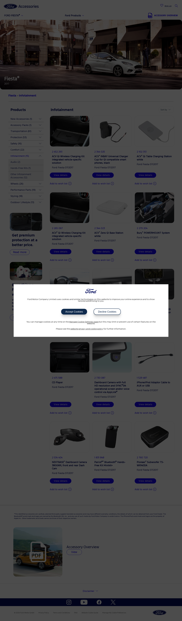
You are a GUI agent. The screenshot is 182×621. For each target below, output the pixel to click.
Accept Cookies (74, 311)
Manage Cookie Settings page (84, 322)
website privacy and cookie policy (86, 329)
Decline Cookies (107, 311)
